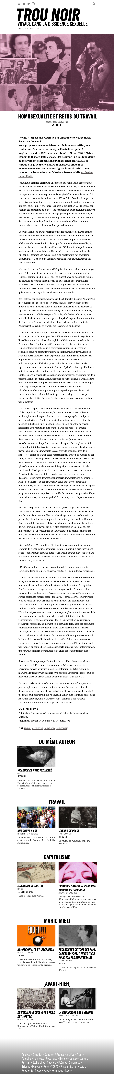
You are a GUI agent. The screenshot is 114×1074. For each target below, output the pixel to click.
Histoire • (64, 1058)
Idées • (68, 1070)
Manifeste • (39, 1058)
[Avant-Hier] (61, 728)
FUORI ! (20, 955)
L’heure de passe (69, 831)
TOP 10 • (55, 1066)
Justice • (74, 1058)
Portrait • (27, 1062)
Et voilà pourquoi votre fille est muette (36, 1014)
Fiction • (65, 1066)
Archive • (71, 1054)
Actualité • (27, 1058)
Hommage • (58, 1070)
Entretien (21, 834)
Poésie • (26, 1070)
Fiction (20, 889)
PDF (61, 125)
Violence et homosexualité (34, 770)
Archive (20, 952)
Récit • (47, 1066)
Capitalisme (37, 728)
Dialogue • (37, 1066)
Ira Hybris (63, 963)
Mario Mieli (49, 728)
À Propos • (60, 1054)
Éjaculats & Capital (30, 886)
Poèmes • (63, 1062)
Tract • (80, 1054)
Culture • (49, 1054)
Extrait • (74, 1066)
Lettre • (83, 1066)
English (34, 28)
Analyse (20, 773)
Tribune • (27, 1066)
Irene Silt (63, 836)
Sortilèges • (37, 1070)
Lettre (61, 960)
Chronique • (75, 1062)
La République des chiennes (76, 1012)
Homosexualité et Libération (35, 949)
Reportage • (52, 1058)
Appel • (47, 1070)
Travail (27, 728)
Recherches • (39, 1062)
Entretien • (38, 1054)
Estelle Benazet (25, 891)
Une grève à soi (27, 831)
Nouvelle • (52, 1062)
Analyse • (27, 1054)
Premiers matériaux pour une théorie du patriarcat (77, 888)
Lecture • (85, 1058)
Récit (61, 834)
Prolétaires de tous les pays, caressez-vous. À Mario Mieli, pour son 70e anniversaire (77, 953)
